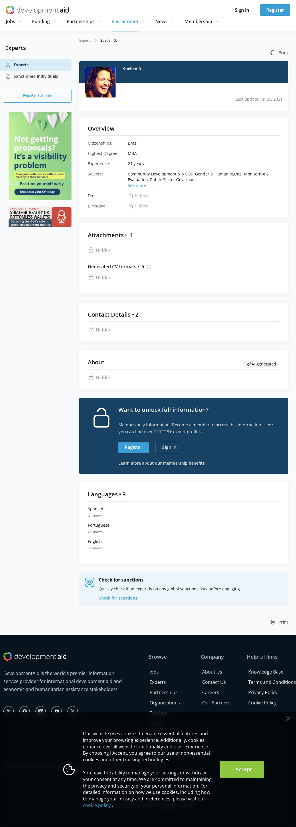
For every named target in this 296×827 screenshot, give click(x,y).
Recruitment (125, 21)
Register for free (37, 95)
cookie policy (97, 805)
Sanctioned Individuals (31, 76)
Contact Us (214, 682)
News (161, 21)
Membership (198, 21)
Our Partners (216, 703)
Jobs (10, 21)
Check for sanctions (118, 598)
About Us (212, 672)
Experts (17, 65)
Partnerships (81, 21)
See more (137, 185)
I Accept (242, 769)
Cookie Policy (262, 703)
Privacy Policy (262, 692)
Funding (41, 21)
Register (275, 10)
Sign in (242, 10)
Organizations (165, 703)
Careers (210, 692)
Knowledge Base (265, 672)
